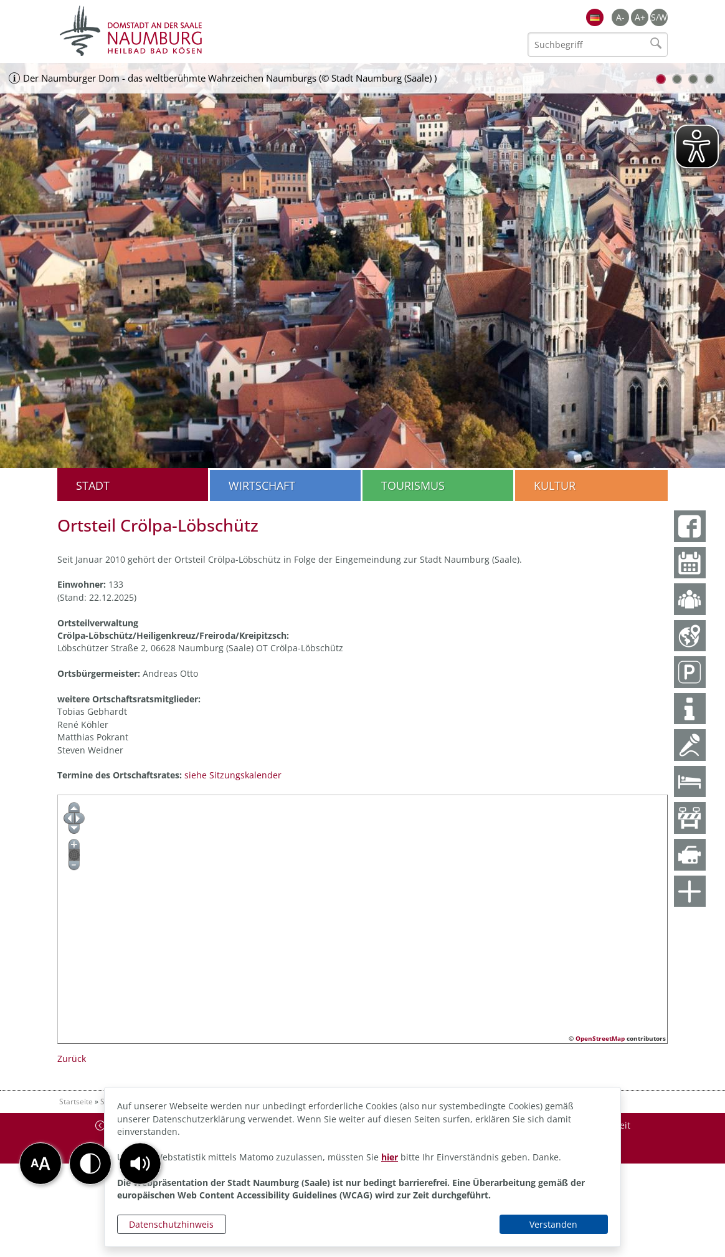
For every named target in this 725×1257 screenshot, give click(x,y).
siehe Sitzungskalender (233, 775)
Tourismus (413, 485)
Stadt (93, 485)
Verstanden (553, 1224)
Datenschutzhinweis (171, 1224)
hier (389, 1157)
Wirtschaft (262, 485)
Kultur (555, 485)
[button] (140, 1163)
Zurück (71, 1058)
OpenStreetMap (600, 1038)
